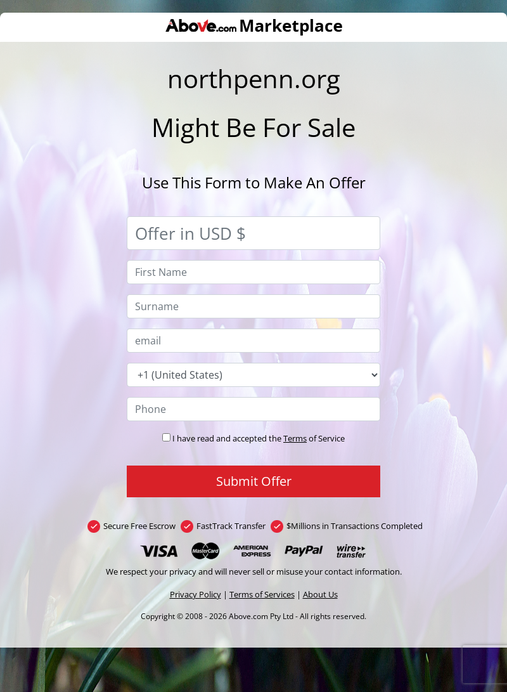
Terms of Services (262, 594)
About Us (320, 594)
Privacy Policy (195, 594)
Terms (295, 438)
